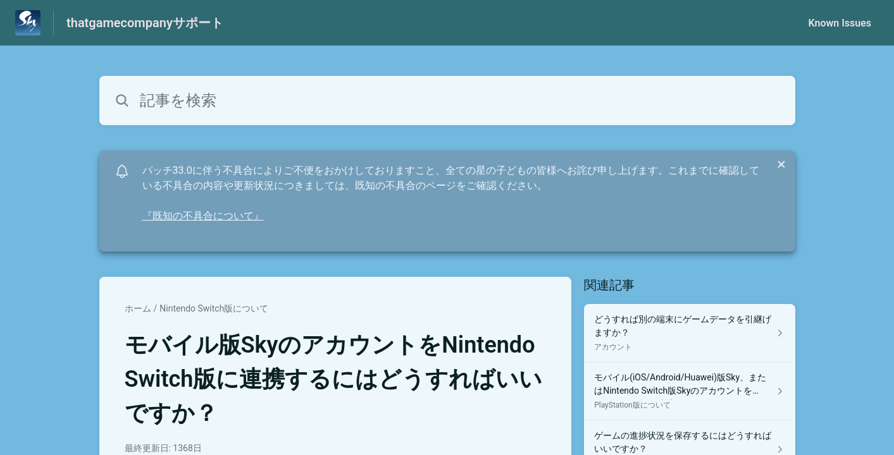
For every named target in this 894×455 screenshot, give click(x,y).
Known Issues (839, 23)
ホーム (138, 308)
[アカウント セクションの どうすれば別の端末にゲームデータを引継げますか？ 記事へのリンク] (689, 333)
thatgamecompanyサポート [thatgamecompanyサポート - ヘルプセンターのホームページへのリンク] (144, 22)
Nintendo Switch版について (213, 308)
